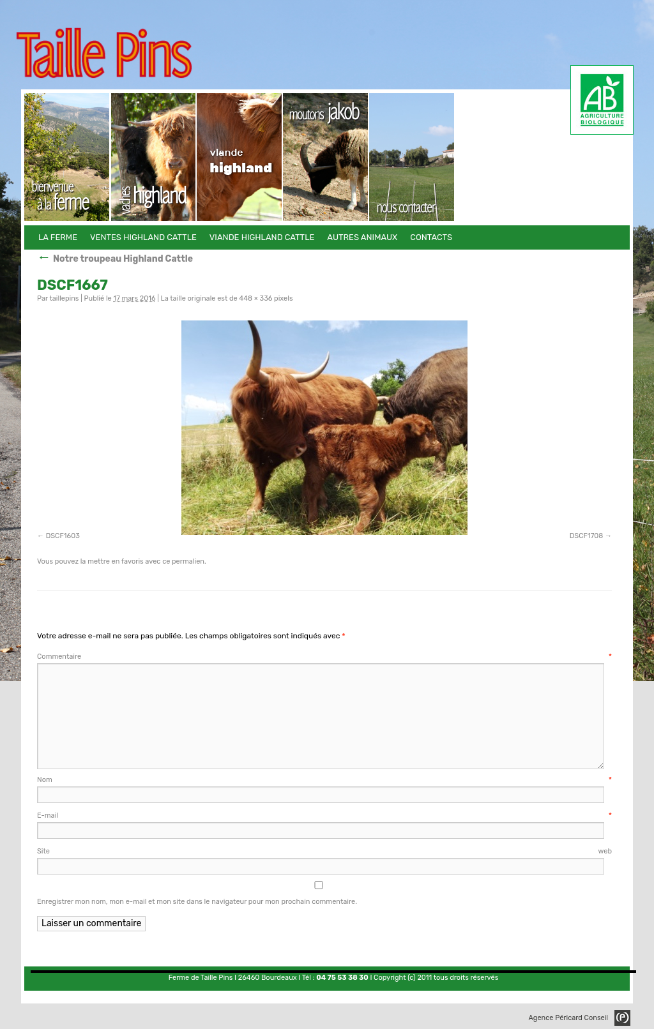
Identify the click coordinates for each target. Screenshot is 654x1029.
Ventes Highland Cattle (153, 157)
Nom (324, 780)
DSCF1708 (587, 536)
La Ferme (67, 157)
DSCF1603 (63, 536)
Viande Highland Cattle (240, 157)
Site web (324, 851)
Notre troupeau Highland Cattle (115, 258)
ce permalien (183, 561)
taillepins (64, 298)
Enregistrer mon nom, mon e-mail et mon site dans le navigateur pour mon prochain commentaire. (197, 902)
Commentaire (324, 656)
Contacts (412, 157)
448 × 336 (255, 298)
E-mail (324, 815)
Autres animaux (326, 157)
